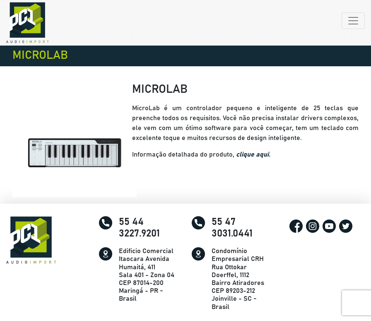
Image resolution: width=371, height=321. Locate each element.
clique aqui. (253, 154)
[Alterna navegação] (353, 20)
